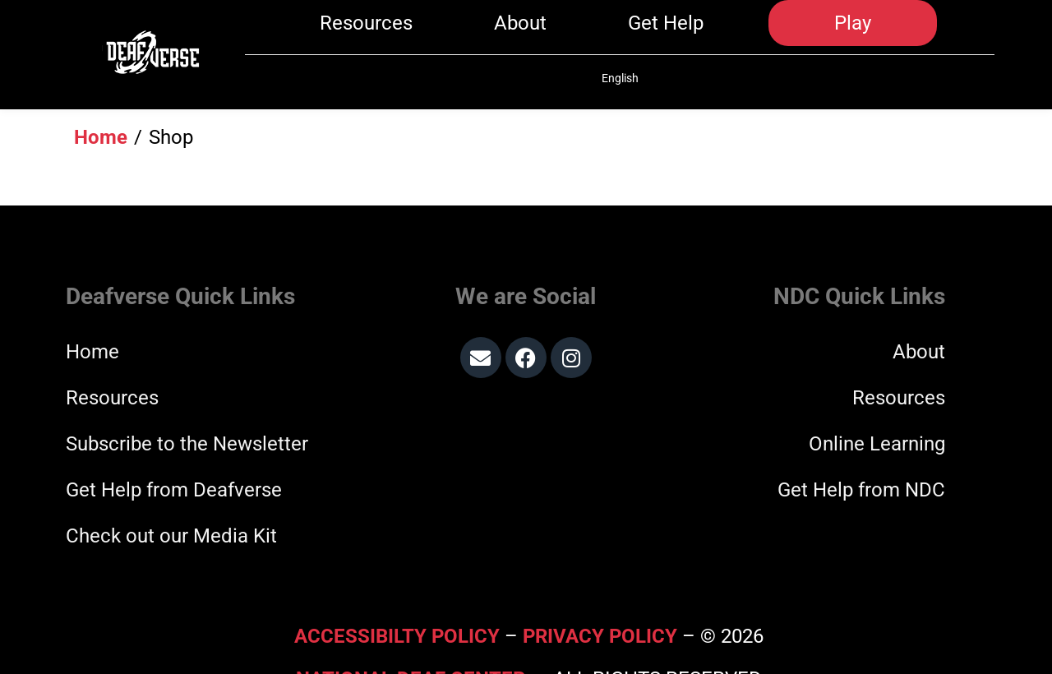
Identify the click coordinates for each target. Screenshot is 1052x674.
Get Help (666, 34)
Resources (366, 34)
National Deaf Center (410, 637)
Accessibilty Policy (399, 595)
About (520, 34)
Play (852, 34)
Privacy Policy (600, 595)
